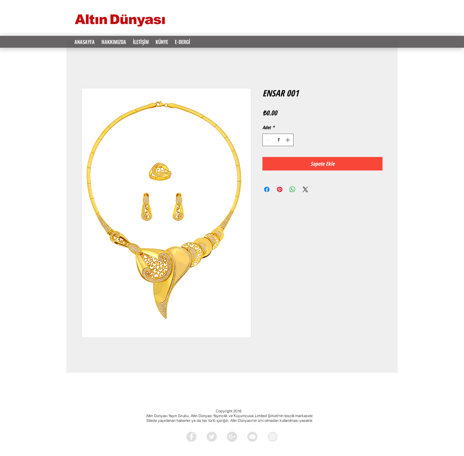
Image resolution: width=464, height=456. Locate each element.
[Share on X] (305, 189)
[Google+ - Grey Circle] (232, 437)
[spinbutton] (278, 140)
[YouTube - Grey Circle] (252, 437)
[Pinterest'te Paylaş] (280, 189)
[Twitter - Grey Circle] (212, 437)
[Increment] (288, 140)
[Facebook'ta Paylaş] (267, 189)
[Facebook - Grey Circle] (191, 437)
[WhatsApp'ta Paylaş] (292, 189)
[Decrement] (267, 140)
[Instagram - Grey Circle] (273, 437)
